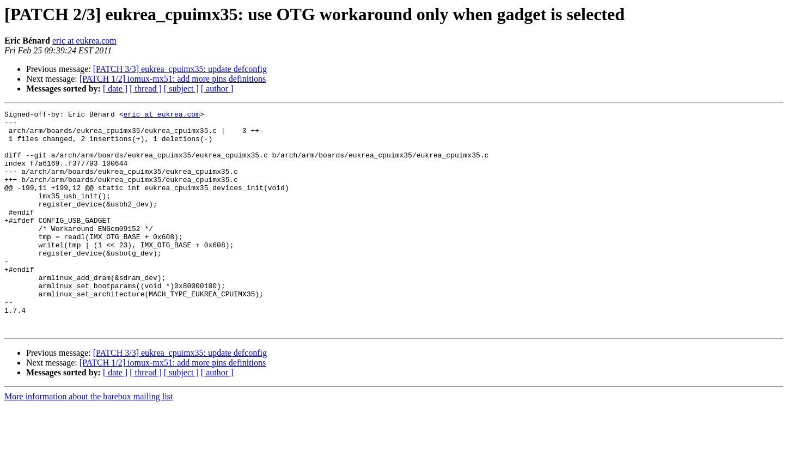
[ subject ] (181, 88)
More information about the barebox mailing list (88, 440)
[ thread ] (146, 88)
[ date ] (115, 88)
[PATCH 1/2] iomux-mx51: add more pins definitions (173, 78)
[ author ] (217, 88)
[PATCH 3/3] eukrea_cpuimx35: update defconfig (180, 69)
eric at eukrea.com (84, 40)
